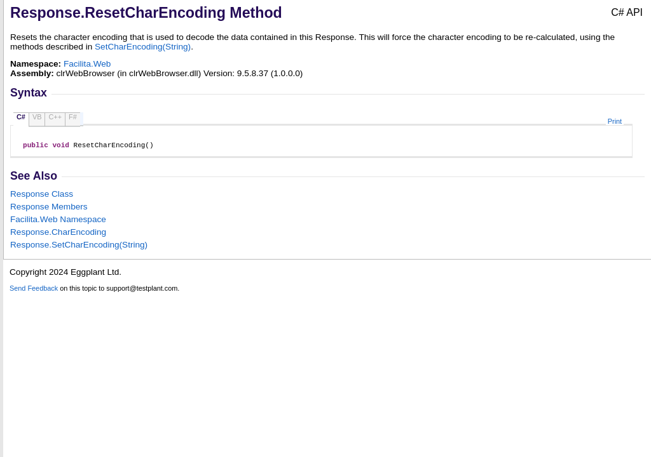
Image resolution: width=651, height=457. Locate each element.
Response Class (41, 196)
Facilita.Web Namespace (58, 221)
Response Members (49, 208)
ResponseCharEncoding (58, 234)
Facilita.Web (87, 64)
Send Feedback (34, 290)
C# (21, 117)
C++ (55, 117)
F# (73, 117)
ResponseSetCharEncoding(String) (78, 246)
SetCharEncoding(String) (143, 46)
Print (615, 121)
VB (37, 117)
